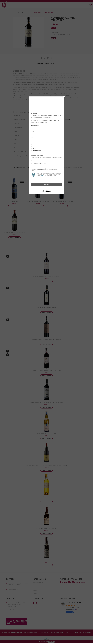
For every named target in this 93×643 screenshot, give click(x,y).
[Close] (63, 97)
